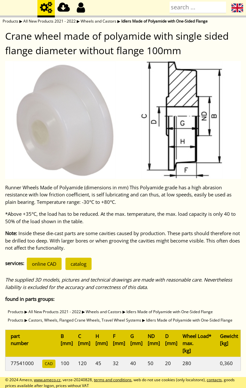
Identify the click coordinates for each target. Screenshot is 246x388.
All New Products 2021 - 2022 (49, 21)
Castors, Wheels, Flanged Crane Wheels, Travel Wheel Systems (84, 320)
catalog (78, 264)
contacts (214, 380)
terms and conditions (113, 380)
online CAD (44, 264)
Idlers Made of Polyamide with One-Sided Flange (164, 21)
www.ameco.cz (47, 380)
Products (10, 21)
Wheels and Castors (98, 21)
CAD (49, 363)
